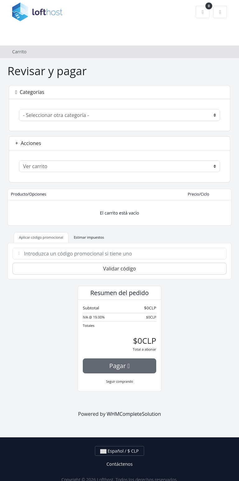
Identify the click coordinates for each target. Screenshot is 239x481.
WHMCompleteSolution (134, 414)
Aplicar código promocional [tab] (41, 237)
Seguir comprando (119, 381)
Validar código (119, 268)
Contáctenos (119, 464)
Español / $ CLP (119, 451)
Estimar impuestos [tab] (89, 237)
